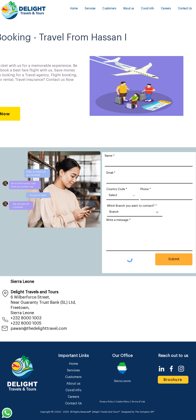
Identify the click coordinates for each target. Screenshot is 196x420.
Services (73, 370)
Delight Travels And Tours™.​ (106, 412)
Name (108, 155)
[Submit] (173, 259)
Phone (144, 189)
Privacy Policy (107, 402)
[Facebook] (171, 369)
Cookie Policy (122, 402)
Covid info (73, 390)
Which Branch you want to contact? (131, 205)
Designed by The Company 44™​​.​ (138, 412)
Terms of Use (138, 402)
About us (73, 383)
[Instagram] (181, 369)
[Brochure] (173, 380)
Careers (73, 396)
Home (73, 363)
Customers (73, 377)
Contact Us (73, 403)
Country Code (115, 189)
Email (109, 172)
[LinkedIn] (161, 369)
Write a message (117, 220)
